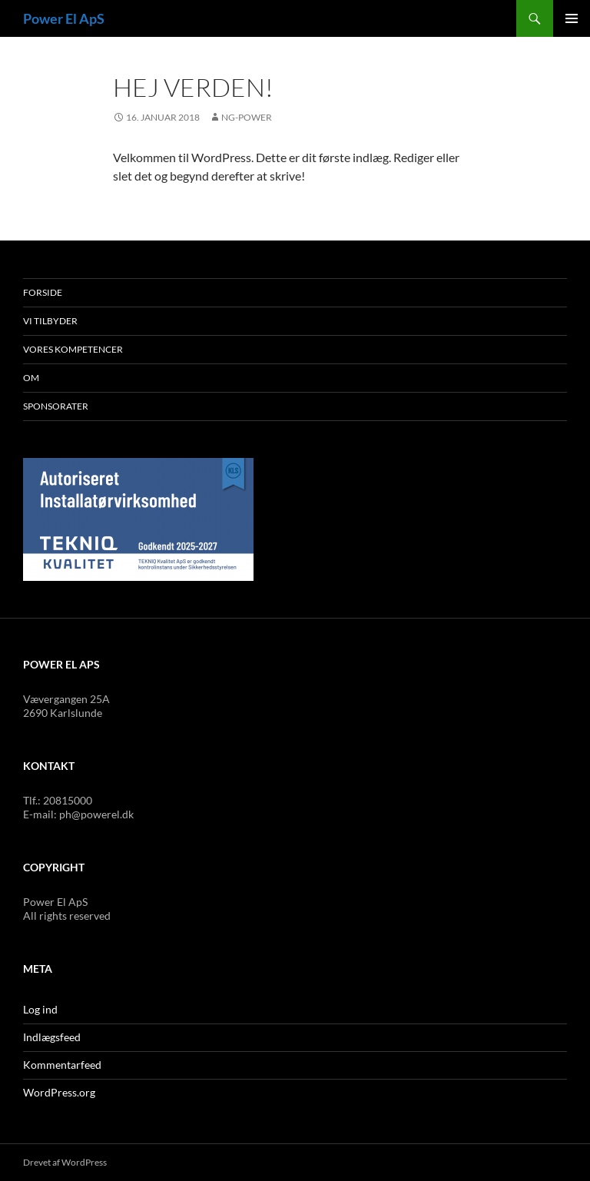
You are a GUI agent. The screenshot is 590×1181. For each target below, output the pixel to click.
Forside (42, 292)
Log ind (40, 1009)
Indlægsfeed (52, 1036)
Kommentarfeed (62, 1064)
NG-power (246, 117)
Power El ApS (63, 18)
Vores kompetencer (73, 349)
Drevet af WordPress (65, 1162)
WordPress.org (59, 1092)
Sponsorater (55, 406)
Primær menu (571, 18)
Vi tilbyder (50, 321)
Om (31, 377)
